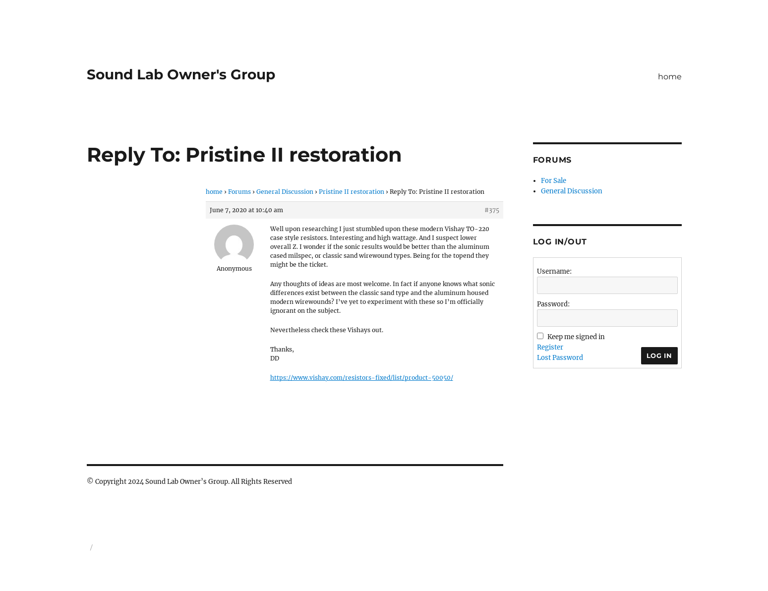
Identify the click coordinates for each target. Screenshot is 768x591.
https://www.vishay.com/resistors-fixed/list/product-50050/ (361, 377)
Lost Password (560, 358)
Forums (239, 191)
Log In (659, 355)
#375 (491, 210)
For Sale (553, 181)
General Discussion (284, 191)
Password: (553, 304)
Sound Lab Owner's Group (181, 74)
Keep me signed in (576, 337)
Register (550, 347)
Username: (554, 271)
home (670, 76)
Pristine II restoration (351, 191)
